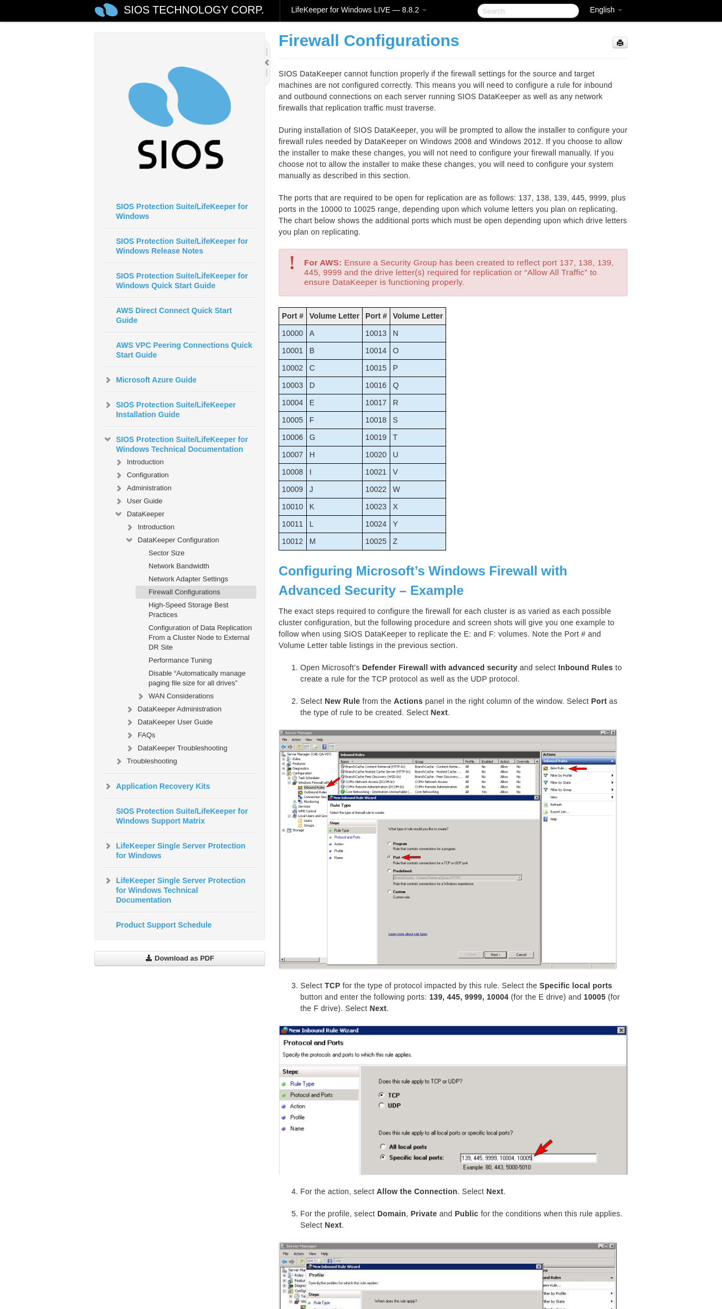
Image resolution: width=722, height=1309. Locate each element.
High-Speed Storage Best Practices (188, 610)
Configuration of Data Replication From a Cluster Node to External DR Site (200, 637)
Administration (142, 488)
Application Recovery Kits (156, 786)
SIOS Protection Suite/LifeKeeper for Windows (182, 211)
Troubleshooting (145, 761)
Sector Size (166, 553)
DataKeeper (139, 514)
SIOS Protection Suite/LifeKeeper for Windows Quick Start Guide (182, 280)
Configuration (141, 475)
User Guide (138, 501)
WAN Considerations (175, 696)
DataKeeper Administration (173, 709)
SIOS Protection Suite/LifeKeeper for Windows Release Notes (182, 246)
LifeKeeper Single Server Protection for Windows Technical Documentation (174, 889)
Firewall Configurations (184, 592)
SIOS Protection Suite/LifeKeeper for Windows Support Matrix (182, 816)
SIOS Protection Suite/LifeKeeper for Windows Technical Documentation (175, 443)
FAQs (140, 735)
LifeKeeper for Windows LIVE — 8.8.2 (359, 9)
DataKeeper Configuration (172, 540)
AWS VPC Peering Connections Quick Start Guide (184, 350)
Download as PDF (179, 958)
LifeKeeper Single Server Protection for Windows (174, 849)
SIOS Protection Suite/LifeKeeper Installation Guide (169, 408)
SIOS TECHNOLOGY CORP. (194, 10)
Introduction (139, 462)
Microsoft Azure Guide (150, 379)
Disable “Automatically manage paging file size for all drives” (197, 678)
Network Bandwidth (179, 566)
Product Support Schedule (164, 925)
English (606, 9)
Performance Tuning (180, 660)
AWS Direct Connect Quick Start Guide (174, 315)
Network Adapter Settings (188, 579)
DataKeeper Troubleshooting (176, 748)
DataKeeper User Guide (169, 722)
